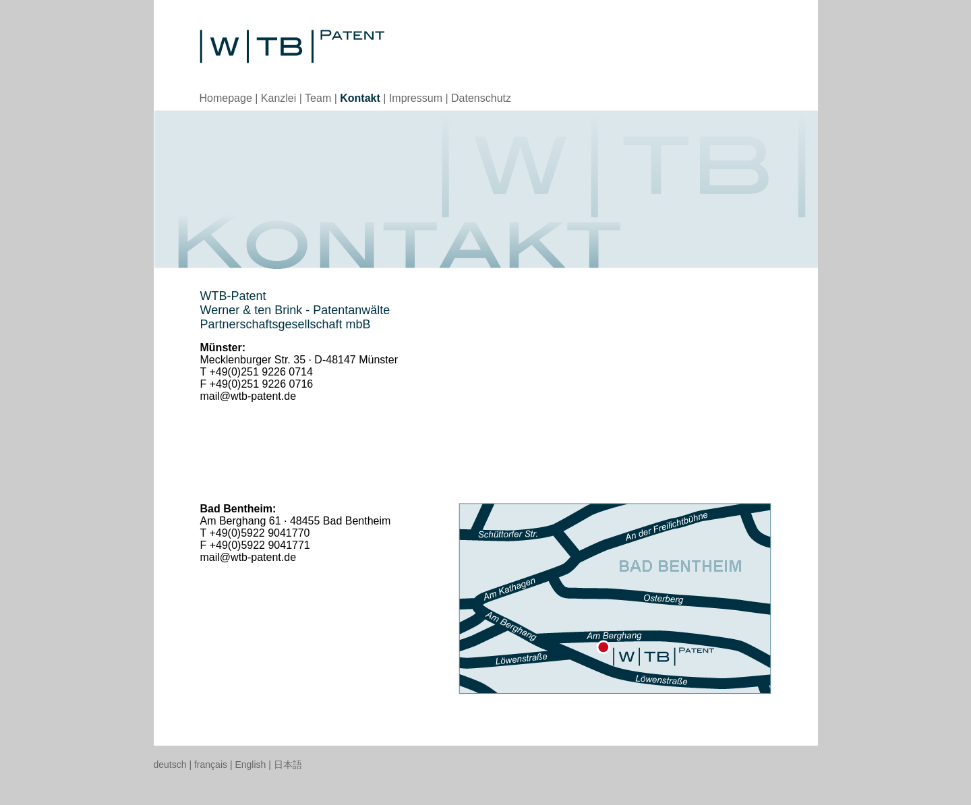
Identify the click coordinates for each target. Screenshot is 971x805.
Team (318, 98)
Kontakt (360, 98)
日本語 (288, 764)
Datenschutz (481, 98)
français (210, 764)
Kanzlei (278, 98)
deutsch (170, 764)
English (250, 764)
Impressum (415, 98)
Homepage (226, 98)
